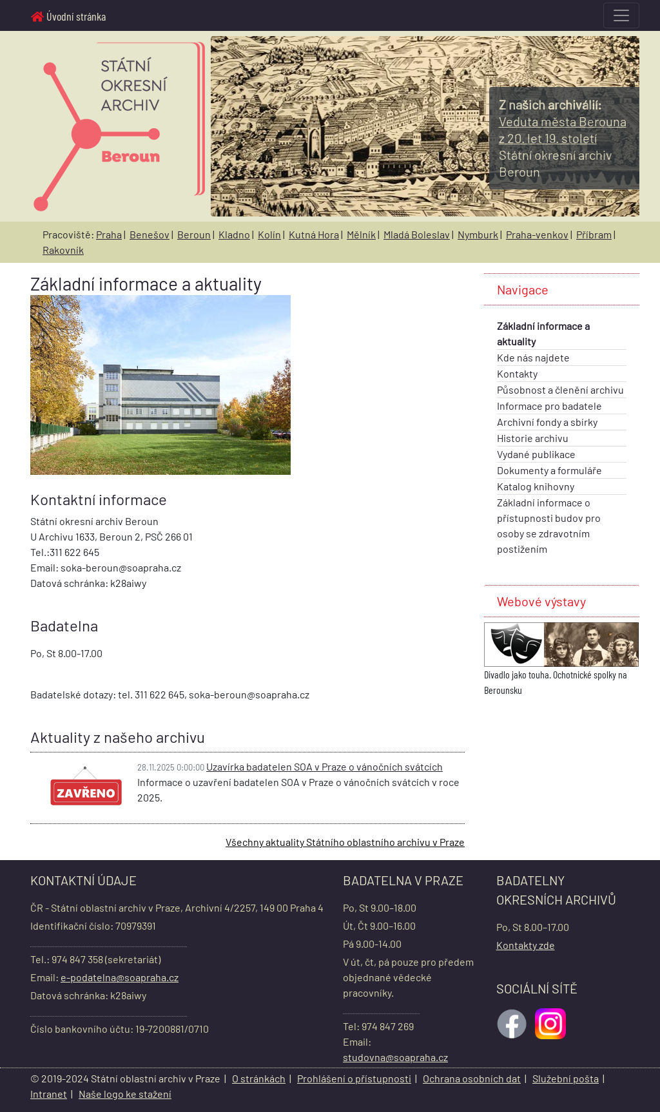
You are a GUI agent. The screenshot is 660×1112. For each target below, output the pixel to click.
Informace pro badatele (549, 405)
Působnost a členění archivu (560, 389)
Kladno (234, 234)
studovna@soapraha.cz (395, 1057)
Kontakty (517, 373)
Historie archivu (532, 438)
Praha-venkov (537, 234)
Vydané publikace (536, 454)
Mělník (361, 234)
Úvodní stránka (68, 16)
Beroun (194, 234)
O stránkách (259, 1078)
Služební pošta (565, 1078)
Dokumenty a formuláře (549, 470)
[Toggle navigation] (621, 15)
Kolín (269, 234)
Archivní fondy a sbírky (547, 422)
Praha (109, 234)
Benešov (150, 234)
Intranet (48, 1094)
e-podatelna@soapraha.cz (120, 977)
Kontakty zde (525, 945)
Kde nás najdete (533, 357)
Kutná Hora (314, 234)
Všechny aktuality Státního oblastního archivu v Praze (345, 842)
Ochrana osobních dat (472, 1078)
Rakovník (63, 250)
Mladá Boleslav (416, 234)
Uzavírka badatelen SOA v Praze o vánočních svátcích (324, 766)
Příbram (594, 234)
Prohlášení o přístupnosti (354, 1078)
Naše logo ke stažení (125, 1094)
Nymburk (478, 234)
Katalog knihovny (535, 486)
